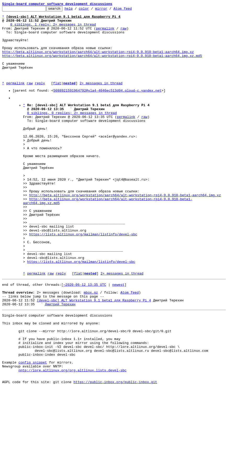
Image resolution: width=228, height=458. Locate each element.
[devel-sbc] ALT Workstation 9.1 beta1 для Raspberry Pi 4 (94, 355)
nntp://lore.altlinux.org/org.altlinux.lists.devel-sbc (72, 438)
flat (57, 98)
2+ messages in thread (100, 98)
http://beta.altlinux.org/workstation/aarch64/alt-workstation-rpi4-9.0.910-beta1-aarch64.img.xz (98, 61)
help (77, 10)
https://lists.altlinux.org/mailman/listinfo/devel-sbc (83, 278)
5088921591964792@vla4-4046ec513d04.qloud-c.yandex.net (107, 106)
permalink (105, 33)
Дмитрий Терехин (60, 360)
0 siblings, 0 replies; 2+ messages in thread (72, 132)
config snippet (32, 428)
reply (40, 98)
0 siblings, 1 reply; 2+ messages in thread (53, 28)
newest (118, 337)
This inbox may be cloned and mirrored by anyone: (51, 381)
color (92, 10)
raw (123, 33)
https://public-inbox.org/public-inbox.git (115, 452)
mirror (109, 10)
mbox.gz (91, 346)
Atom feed (131, 10)
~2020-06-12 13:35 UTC (84, 337)
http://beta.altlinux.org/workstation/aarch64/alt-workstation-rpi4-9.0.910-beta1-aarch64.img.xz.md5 (102, 65)
